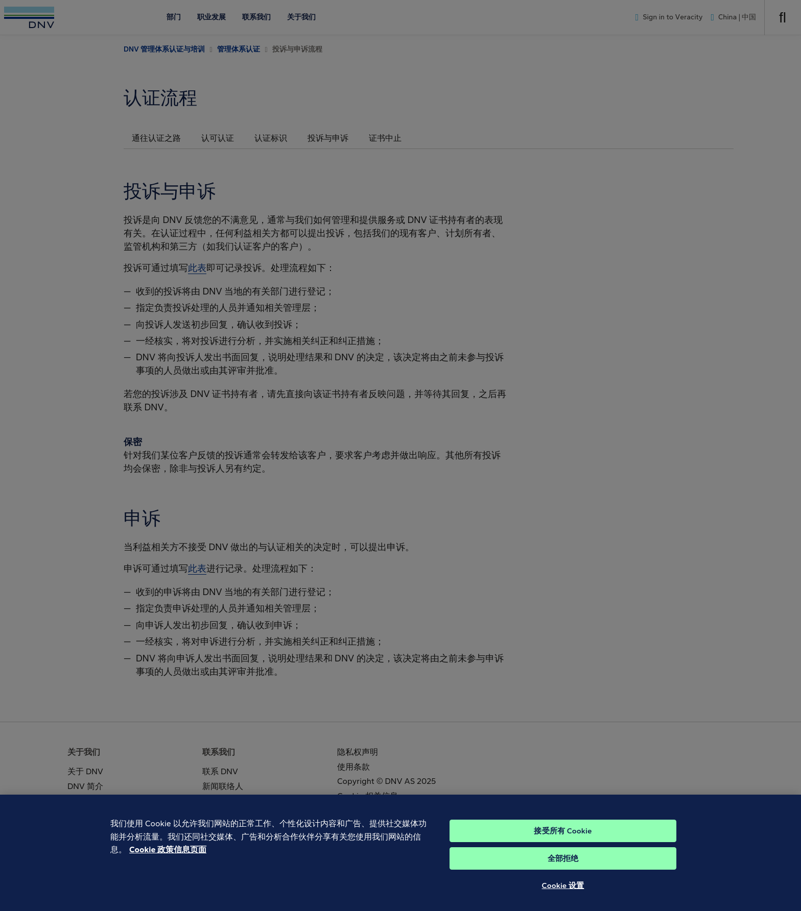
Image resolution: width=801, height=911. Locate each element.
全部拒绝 (563, 866)
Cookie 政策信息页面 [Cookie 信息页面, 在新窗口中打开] (167, 858)
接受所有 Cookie (563, 839)
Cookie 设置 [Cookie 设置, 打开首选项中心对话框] (563, 893)
